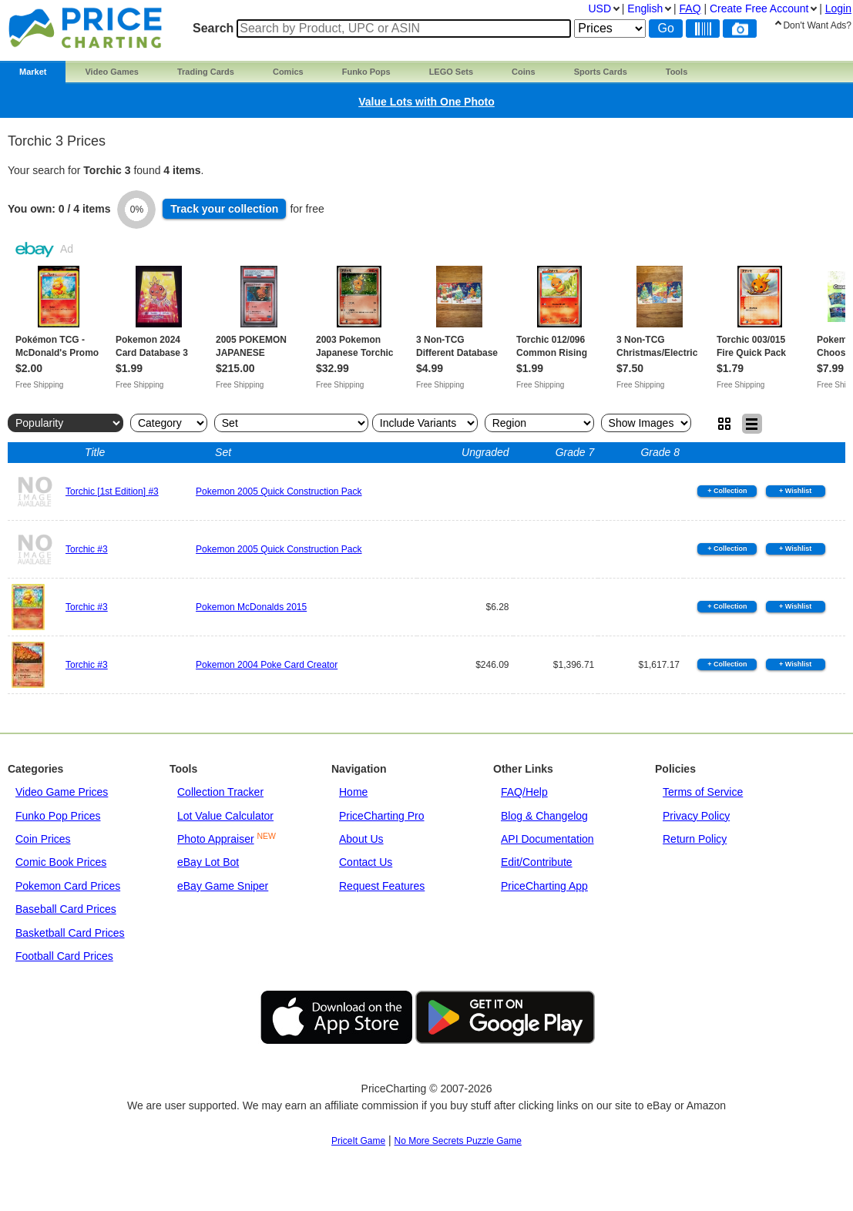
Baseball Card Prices (65, 909)
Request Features (382, 886)
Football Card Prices (64, 956)
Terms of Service (703, 792)
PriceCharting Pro (382, 816)
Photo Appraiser (215, 839)
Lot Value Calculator (225, 816)
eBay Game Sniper (222, 886)
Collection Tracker (220, 792)
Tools (677, 71)
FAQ (690, 8)
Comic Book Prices (60, 862)
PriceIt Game (358, 1141)
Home (353, 792)
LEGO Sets (451, 71)
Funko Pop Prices (58, 816)
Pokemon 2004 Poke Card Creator (267, 664)
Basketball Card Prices (70, 933)
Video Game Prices (61, 792)
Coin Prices (43, 839)
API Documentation (547, 839)
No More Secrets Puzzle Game (458, 1141)
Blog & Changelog (544, 816)
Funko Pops (366, 71)
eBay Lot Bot (208, 862)
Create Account (759, 8)
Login (838, 8)
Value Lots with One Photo (426, 102)
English (645, 8)
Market (32, 71)
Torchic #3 (86, 549)
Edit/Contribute (537, 862)
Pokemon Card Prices (67, 886)
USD (599, 8)
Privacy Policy (696, 816)
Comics (288, 71)
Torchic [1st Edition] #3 (112, 491)
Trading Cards (205, 71)
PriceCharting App (544, 886)
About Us (361, 839)
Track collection (224, 209)
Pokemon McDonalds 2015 (251, 607)
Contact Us (365, 862)
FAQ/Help (524, 792)
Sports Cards (600, 71)
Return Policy (695, 839)
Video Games (112, 71)
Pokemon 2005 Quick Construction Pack (278, 491)
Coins (524, 71)
